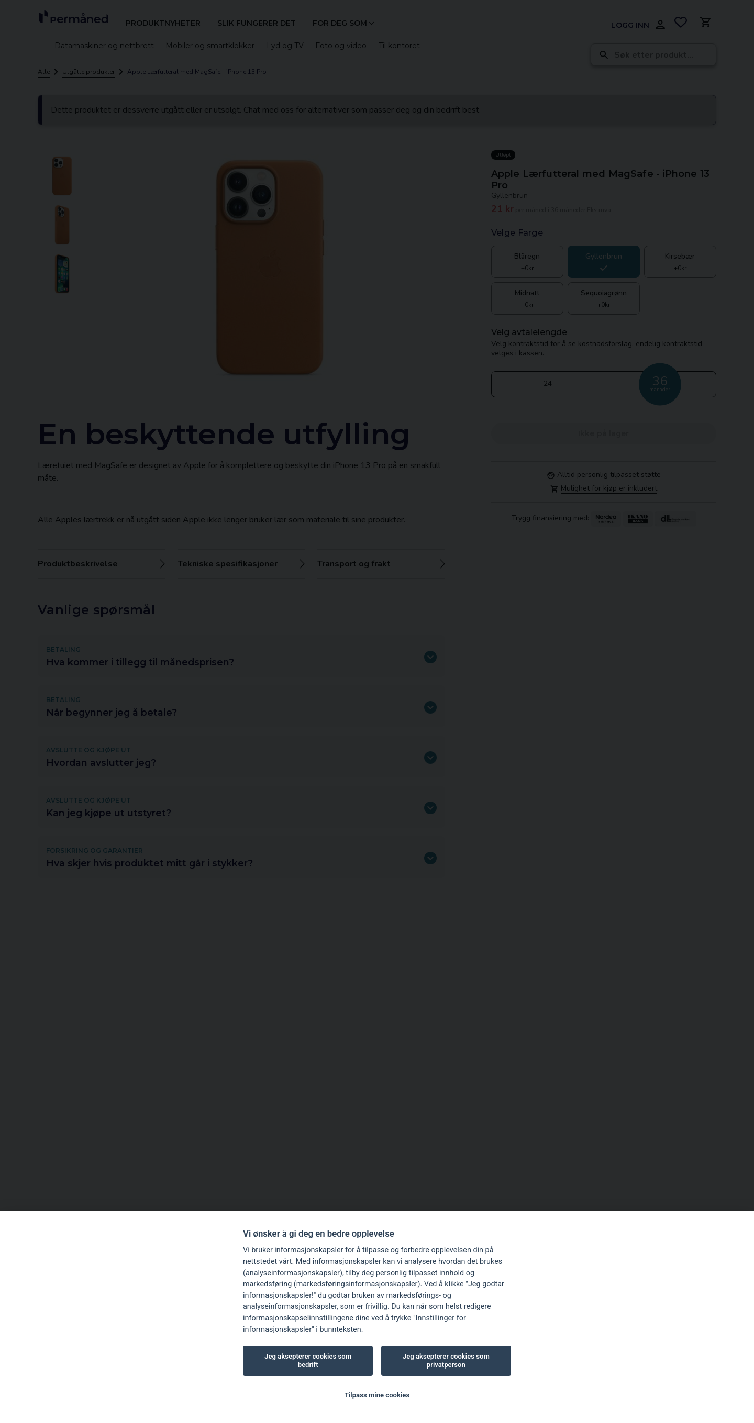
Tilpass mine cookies (377, 1395)
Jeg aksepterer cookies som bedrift (307, 1360)
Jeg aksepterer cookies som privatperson (446, 1360)
